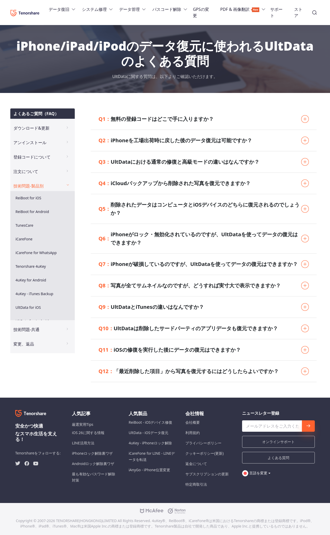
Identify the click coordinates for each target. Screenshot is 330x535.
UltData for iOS (28, 307)
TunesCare (24, 225)
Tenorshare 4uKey (30, 266)
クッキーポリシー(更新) (204, 453)
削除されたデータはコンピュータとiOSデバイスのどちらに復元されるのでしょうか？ (199, 208)
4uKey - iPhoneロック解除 (150, 442)
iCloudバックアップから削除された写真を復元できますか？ (174, 183)
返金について (196, 463)
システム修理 (94, 9)
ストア (298, 12)
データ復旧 (59, 9)
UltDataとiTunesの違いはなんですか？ (151, 307)
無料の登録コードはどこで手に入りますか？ (156, 119)
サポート (276, 12)
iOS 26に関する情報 (88, 432)
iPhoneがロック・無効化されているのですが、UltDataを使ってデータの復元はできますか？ (198, 238)
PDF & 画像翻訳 (239, 9)
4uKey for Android (30, 280)
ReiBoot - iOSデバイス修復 (150, 422)
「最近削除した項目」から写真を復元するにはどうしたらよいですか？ (188, 371)
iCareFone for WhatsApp (36, 252)
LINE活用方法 (83, 442)
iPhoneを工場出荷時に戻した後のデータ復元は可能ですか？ (175, 140)
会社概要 (192, 422)
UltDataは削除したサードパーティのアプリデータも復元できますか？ (188, 328)
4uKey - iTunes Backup (34, 293)
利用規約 (192, 432)
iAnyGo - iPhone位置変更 (149, 469)
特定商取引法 (196, 484)
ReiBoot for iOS (28, 197)
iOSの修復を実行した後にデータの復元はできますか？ (169, 350)
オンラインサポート (278, 441)
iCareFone (23, 239)
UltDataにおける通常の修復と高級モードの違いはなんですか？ (178, 162)
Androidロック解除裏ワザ (93, 463)
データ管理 (129, 9)
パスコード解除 (166, 9)
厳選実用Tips (82, 424)
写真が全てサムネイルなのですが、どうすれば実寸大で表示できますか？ (189, 285)
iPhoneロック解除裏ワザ (92, 453)
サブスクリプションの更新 (207, 473)
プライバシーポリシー (203, 442)
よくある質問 (278, 457)
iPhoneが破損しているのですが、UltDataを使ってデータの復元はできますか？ (198, 264)
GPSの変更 (201, 12)
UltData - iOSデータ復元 (148, 432)
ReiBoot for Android (32, 211)
